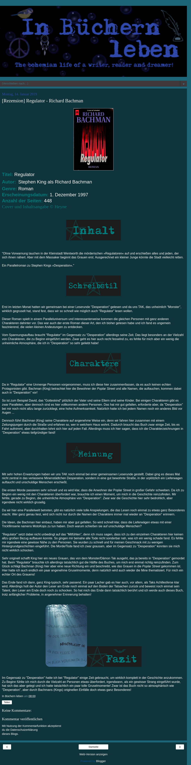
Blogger (101, 761)
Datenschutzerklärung (24, 729)
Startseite (94, 747)
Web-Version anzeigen (93, 754)
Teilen (7, 702)
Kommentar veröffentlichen (22, 719)
